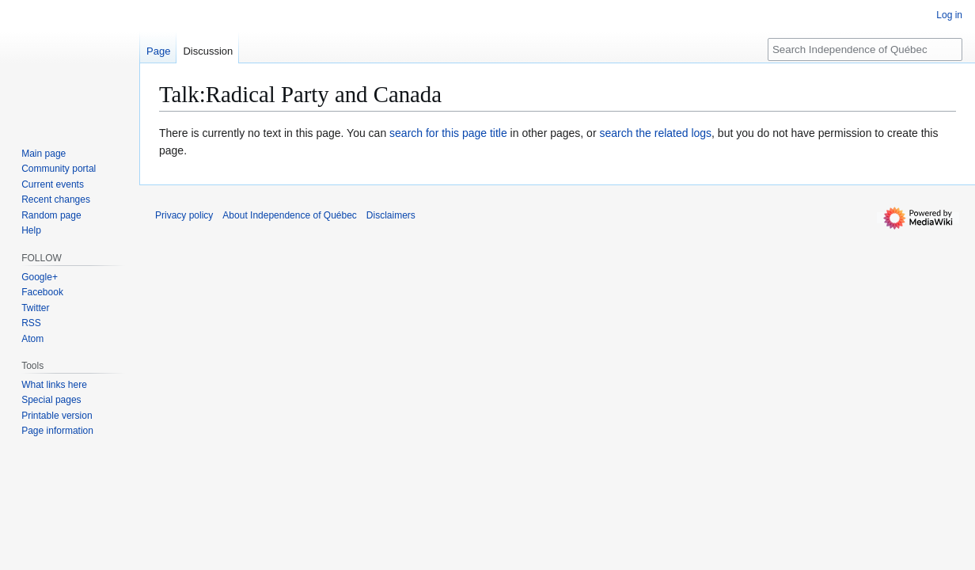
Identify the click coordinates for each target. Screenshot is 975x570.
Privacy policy (184, 215)
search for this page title (448, 133)
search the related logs (655, 133)
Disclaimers (390, 215)
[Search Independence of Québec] (865, 49)
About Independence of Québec (289, 215)
